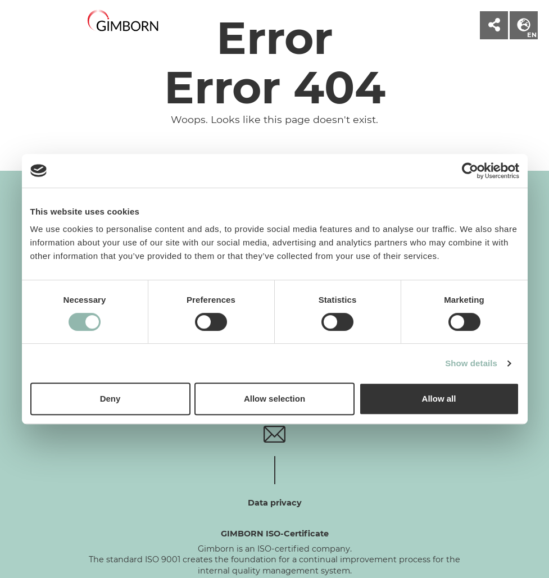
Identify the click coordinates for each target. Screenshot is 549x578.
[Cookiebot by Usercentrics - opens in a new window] (470, 170)
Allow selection (274, 398)
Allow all (439, 398)
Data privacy (275, 503)
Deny (110, 398)
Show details (471, 363)
